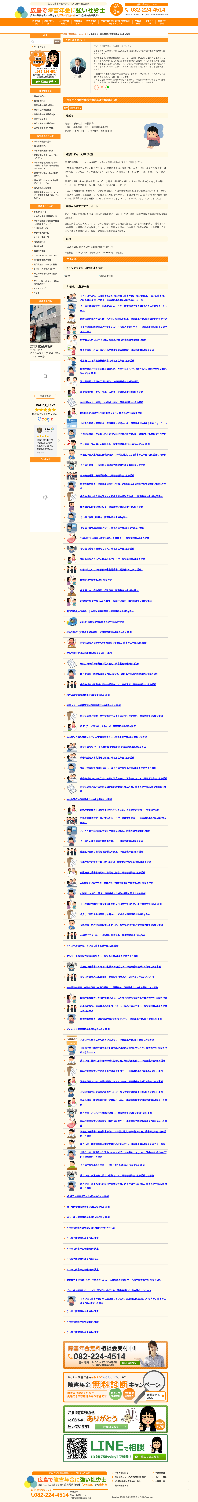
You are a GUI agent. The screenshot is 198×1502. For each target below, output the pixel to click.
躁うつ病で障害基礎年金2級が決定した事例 (88, 1217)
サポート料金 (149, 22)
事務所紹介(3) (40, 212)
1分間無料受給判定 (63, 22)
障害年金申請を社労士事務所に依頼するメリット (115, 22)
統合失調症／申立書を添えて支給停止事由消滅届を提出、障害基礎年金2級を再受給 (121, 496)
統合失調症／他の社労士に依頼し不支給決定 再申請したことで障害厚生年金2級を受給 (123, 778)
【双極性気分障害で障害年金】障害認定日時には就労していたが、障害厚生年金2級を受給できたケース (123, 1050)
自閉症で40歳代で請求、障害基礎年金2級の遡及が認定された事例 (112, 893)
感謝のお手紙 (162, 22)
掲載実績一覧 (39, 242)
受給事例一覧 (39, 101)
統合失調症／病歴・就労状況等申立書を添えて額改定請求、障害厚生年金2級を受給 (121, 716)
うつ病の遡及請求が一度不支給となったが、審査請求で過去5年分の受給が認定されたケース (123, 308)
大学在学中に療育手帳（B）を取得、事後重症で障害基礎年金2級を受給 (115, 862)
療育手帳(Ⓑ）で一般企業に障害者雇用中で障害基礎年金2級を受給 (113, 747)
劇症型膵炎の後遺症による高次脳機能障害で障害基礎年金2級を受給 (100, 611)
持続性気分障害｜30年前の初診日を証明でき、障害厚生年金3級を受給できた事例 (120, 966)
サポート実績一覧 (41, 233)
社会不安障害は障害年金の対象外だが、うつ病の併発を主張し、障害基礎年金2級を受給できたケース (123, 1008)
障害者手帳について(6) (43, 128)
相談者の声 (38, 246)
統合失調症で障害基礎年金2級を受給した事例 (89, 653)
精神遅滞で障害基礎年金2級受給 (96, 580)
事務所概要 (138, 22)
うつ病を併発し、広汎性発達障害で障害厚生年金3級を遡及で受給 (112, 465)
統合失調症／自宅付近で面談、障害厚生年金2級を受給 (107, 757)
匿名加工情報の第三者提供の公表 (46, 275)
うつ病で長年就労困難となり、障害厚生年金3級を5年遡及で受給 (112, 528)
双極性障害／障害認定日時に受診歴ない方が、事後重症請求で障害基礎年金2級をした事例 (123, 1102)
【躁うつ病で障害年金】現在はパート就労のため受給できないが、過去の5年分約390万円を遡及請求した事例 (123, 1154)
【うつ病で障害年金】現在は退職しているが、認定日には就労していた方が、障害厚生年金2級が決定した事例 (123, 1301)
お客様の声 (160, 1481)
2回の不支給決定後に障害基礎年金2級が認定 (102, 622)
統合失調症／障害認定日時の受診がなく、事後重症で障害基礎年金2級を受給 (118, 684)
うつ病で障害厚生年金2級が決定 (83, 1238)
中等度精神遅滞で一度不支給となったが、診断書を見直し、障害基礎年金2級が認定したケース (123, 820)
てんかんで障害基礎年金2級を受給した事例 (88, 1029)
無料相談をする (121, 1485)
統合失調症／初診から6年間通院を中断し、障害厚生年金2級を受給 (113, 643)
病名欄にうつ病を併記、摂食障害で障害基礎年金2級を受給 (109, 590)
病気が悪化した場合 (42, 188)
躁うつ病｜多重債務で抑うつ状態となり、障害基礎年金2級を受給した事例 (117, 1175)
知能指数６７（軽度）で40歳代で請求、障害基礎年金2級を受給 (111, 402)
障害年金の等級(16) (42, 110)
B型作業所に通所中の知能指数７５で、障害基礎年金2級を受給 (111, 413)
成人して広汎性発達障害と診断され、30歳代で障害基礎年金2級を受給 (115, 914)
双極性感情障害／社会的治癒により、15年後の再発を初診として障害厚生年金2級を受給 (123, 998)
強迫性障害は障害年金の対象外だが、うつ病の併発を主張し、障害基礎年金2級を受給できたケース (123, 329)
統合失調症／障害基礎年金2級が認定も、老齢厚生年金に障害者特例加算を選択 (119, 674)
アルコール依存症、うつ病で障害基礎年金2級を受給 (92, 946)
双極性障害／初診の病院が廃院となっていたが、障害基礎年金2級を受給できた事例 (121, 1081)
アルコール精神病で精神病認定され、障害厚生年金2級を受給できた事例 (102, 956)
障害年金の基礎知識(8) (43, 105)
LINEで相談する (91, 22)
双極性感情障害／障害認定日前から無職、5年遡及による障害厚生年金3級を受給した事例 (123, 486)
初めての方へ (39, 96)
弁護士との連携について (44, 269)
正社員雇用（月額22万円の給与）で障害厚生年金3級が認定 (109, 381)
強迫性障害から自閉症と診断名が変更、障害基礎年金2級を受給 (111, 852)
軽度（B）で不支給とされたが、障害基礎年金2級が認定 (108, 726)
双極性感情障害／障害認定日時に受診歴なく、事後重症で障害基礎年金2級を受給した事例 (123, 1123)
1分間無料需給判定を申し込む (128, 1481)
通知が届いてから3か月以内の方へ (46, 174)
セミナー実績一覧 (41, 237)
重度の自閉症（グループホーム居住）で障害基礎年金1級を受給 (111, 392)
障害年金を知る (121, 1473)
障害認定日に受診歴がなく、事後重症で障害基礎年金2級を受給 (111, 507)
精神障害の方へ (40, 146)
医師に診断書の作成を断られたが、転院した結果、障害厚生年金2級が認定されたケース (123, 319)
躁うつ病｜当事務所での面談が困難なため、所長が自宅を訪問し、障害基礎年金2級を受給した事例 (123, 1186)
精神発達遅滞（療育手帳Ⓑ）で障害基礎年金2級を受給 (107, 475)
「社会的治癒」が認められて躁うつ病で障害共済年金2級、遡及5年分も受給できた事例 (123, 434)
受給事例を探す (49, 22)
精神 (66, 108)
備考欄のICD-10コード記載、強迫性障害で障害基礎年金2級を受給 (113, 340)
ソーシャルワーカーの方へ (45, 255)
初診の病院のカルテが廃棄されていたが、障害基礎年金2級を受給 (112, 559)
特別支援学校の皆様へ (43, 260)
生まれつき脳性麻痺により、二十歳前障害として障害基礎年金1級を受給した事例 (107, 737)
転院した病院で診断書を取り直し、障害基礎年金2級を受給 (109, 663)
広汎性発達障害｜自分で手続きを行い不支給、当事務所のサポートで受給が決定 (119, 810)
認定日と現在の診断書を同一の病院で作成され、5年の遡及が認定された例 (117, 977)
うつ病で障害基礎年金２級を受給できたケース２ (91, 1228)
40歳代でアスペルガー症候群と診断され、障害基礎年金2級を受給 (112, 935)
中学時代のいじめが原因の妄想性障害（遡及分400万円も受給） (111, 569)
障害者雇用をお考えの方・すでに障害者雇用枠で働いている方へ (46, 195)
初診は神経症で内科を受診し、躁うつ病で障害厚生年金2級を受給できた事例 (118, 768)
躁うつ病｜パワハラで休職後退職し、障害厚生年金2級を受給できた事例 (116, 1113)
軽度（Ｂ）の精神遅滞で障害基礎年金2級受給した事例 (94, 705)
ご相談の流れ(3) (41, 228)
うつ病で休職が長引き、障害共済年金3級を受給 (104, 517)
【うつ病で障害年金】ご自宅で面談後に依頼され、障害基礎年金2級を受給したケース (109, 1290)
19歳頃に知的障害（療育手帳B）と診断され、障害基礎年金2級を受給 (114, 538)
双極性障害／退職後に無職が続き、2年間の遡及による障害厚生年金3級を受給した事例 (123, 455)
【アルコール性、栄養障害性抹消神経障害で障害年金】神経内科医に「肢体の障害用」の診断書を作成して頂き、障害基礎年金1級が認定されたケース (123, 298)
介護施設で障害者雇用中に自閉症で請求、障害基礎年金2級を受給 (112, 872)
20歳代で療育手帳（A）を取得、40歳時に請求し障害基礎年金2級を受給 (116, 601)
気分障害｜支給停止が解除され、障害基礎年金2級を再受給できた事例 (115, 444)
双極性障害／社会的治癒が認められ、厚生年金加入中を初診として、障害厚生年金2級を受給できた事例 (123, 371)
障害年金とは (36, 22)
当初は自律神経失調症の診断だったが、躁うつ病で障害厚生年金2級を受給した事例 (121, 1092)
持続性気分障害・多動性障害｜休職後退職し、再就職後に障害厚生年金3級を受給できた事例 (112, 987)
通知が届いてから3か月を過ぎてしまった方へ (46, 181)
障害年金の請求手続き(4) (44, 114)
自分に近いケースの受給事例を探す (130, 1477)
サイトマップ (39, 47)
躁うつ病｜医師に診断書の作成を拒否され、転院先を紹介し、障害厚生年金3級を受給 (122, 1060)
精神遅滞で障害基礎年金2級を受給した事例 (88, 695)
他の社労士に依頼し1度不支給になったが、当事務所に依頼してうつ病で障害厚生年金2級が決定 (114, 1280)
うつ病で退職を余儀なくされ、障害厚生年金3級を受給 (107, 549)
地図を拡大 (45, 396)
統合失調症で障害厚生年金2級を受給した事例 (89, 799)
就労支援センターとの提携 (45, 264)
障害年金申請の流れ (42, 141)
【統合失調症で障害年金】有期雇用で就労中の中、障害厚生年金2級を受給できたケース (123, 423)
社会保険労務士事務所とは (45, 216)
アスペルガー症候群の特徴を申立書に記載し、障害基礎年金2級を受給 (115, 831)
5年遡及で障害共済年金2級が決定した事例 (88, 1196)
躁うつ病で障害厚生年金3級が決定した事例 (88, 1207)
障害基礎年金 (75, 108)
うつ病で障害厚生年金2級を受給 (83, 1259)
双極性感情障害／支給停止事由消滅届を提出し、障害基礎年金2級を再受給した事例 (121, 1071)
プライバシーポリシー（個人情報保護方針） (46, 282)
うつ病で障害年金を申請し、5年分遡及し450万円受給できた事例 (112, 1165)
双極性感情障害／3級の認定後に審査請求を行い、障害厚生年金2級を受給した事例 (121, 1019)
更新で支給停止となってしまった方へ (46, 156)
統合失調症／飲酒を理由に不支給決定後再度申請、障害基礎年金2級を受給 (117, 350)
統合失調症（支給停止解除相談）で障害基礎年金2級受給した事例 (99, 632)
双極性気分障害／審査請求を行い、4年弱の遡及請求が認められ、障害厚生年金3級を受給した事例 (123, 1133)
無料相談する (78, 22)
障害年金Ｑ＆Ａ (40, 119)
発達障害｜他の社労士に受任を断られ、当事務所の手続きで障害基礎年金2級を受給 (121, 925)
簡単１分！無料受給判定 (44, 123)
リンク (37, 293)
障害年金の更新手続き (43, 151)
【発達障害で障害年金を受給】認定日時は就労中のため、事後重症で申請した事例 (121, 904)
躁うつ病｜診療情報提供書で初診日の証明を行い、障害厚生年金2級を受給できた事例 (122, 1144)
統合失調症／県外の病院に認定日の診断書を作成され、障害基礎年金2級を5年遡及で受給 (123, 789)
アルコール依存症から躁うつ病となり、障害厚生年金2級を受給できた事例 (117, 1040)
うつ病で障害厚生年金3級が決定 (83, 1269)
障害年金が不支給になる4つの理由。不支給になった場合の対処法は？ (46, 166)
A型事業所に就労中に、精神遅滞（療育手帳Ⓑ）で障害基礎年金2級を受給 (116, 883)
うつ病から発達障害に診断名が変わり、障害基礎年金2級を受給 (111, 841)
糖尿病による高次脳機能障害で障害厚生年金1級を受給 (107, 360)
